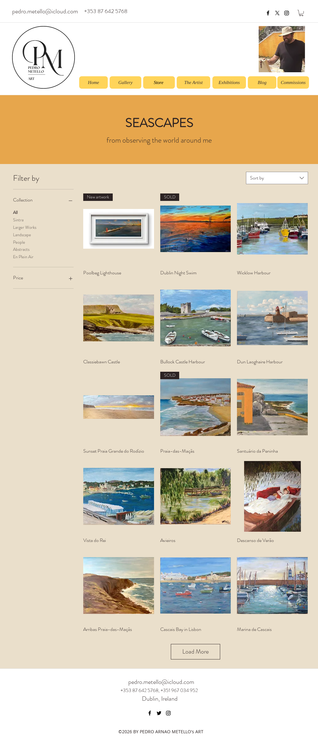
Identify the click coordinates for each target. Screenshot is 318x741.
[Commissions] (293, 82)
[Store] (159, 82)
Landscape (22, 234)
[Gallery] (125, 82)
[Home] (93, 82)
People (19, 242)
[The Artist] (193, 82)
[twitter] (159, 713)
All (15, 212)
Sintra (18, 219)
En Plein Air (23, 256)
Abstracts (21, 249)
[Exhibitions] (229, 82)
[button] (301, 13)
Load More (195, 651)
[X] (277, 13)
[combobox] (277, 178)
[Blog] (262, 82)
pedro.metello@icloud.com (45, 11)
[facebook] (268, 13)
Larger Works (24, 227)
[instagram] (287, 13)
